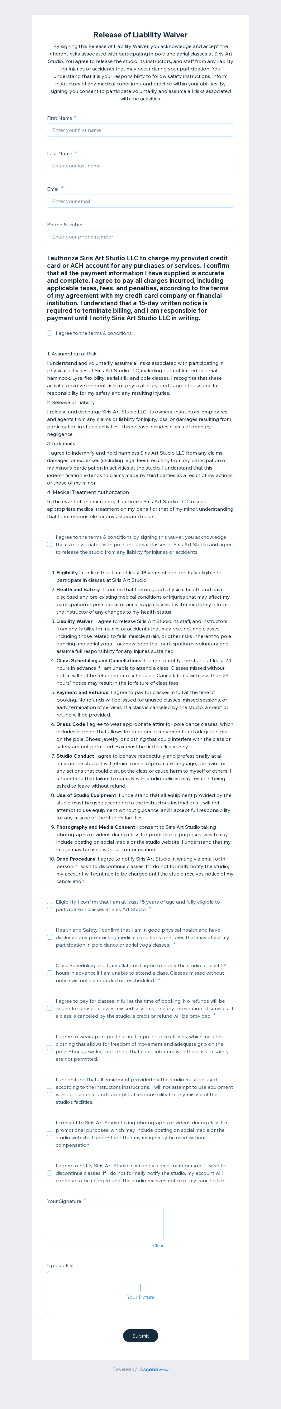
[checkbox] (49, 333)
